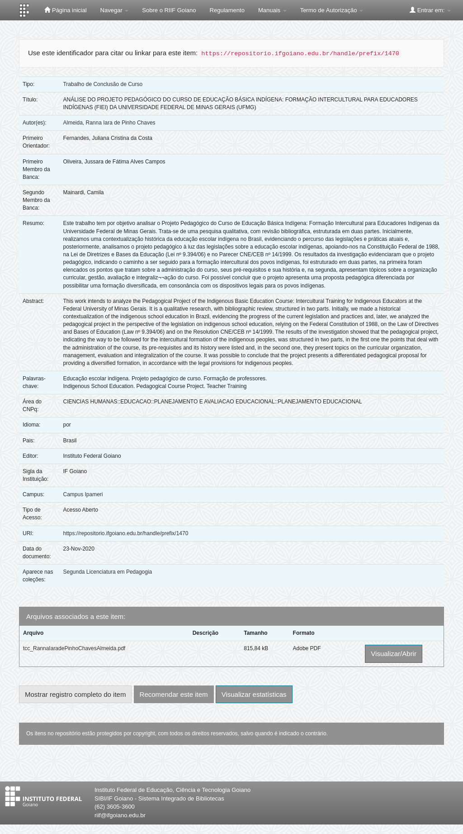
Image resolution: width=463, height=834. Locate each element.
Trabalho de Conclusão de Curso (102, 84)
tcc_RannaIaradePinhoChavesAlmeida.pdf (74, 648)
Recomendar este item (174, 694)
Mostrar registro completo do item (75, 694)
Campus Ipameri (83, 494)
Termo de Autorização (331, 10)
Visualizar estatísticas (254, 694)
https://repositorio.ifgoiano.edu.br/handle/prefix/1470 (125, 533)
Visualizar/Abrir (393, 653)
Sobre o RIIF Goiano (169, 10)
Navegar (114, 10)
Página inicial (65, 10)
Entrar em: (430, 10)
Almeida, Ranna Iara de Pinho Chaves (109, 123)
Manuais (272, 10)
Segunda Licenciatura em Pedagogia (107, 572)
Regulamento (227, 10)
